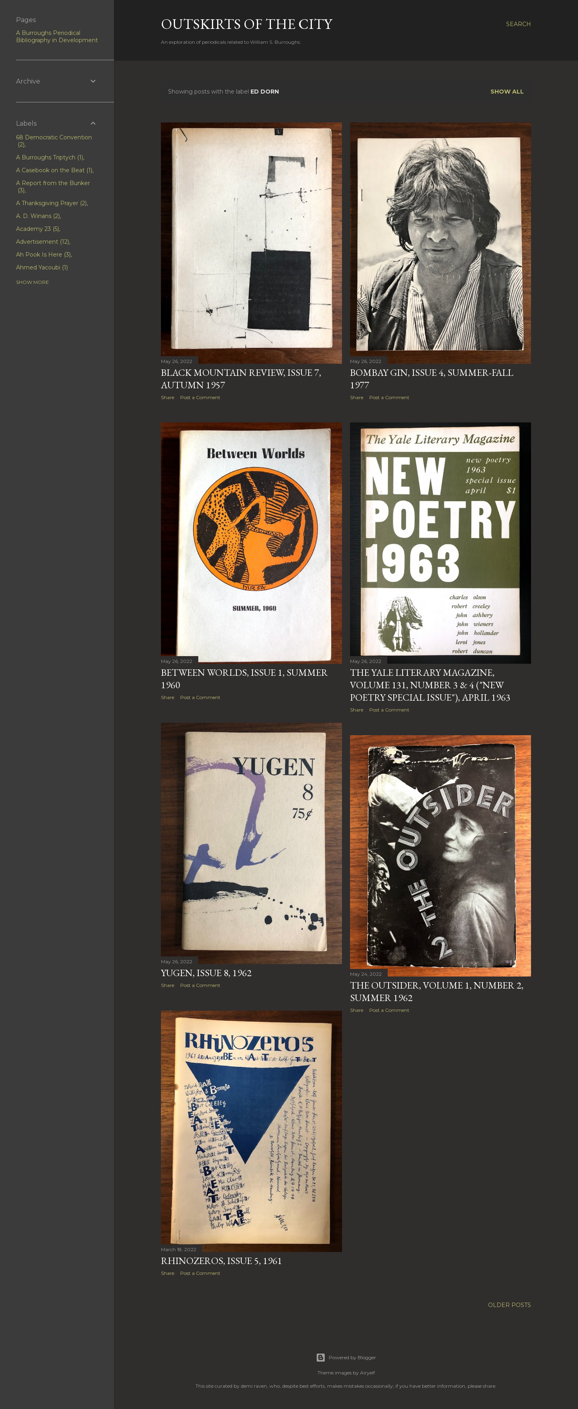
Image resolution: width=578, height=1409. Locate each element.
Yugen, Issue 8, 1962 (206, 975)
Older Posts (509, 1308)
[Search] (518, 24)
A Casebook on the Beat (54, 170)
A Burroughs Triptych (49, 157)
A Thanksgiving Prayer (51, 203)
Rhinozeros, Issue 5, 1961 (221, 1263)
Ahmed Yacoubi (42, 267)
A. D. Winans (38, 216)
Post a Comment (200, 397)
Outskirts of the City (246, 23)
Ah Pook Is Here (43, 254)
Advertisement (42, 241)
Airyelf (367, 1373)
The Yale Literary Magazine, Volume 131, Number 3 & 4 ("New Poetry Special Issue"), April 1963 (430, 686)
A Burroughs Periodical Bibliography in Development (57, 36)
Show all (507, 91)
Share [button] (167, 397)
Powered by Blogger (346, 1357)
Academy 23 (37, 228)
